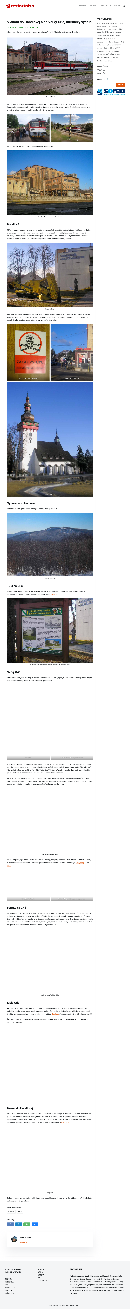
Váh (104, 54)
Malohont (106, 35)
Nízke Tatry (102, 39)
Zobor (105, 61)
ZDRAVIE (108, 6)
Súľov (112, 48)
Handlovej (55, 1014)
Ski (109, 51)
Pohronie (100, 42)
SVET (40, 1278)
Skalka (99, 45)
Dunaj (121, 23)
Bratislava (110, 23)
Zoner (72, 1290)
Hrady (104, 26)
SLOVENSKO (42, 1269)
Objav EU (101, 70)
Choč (109, 26)
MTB (112, 35)
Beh (116, 23)
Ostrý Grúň (65, 1122)
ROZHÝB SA (83, 6)
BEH (6, 1285)
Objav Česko (102, 67)
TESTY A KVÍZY (43, 1281)
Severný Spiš (119, 42)
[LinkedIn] (18, 1224)
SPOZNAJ (94, 6)
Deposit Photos (96, 1287)
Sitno (9, 865)
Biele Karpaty (101, 23)
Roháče (99, 61)
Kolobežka (101, 29)
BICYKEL (8, 1279)
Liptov (117, 48)
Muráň (118, 36)
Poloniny (106, 42)
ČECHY (40, 1272)
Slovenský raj (117, 45)
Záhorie (118, 58)
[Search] (124, 6)
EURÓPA (41, 1275)
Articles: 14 (23, 1242)
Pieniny (116, 39)
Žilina (110, 61)
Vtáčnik (31, 27)
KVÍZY (102, 6)
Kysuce (108, 29)
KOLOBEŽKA (10, 1288)
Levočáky (115, 29)
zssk (36, 27)
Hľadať (120, 85)
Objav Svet (102, 73)
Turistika (115, 51)
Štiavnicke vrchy (102, 51)
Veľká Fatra (111, 54)
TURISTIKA (9, 1282)
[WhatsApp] (26, 1224)
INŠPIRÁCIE (117, 6)
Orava (110, 39)
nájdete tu (54, 594)
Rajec (111, 42)
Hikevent (73, 1293)
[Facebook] (10, 1224)
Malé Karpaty (108, 32)
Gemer (99, 26)
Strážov (106, 48)
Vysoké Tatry (109, 57)
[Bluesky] (35, 1224)
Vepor (118, 54)
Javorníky (115, 26)
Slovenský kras (106, 45)
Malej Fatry (80, 863)
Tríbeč (99, 54)
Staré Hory (100, 48)
